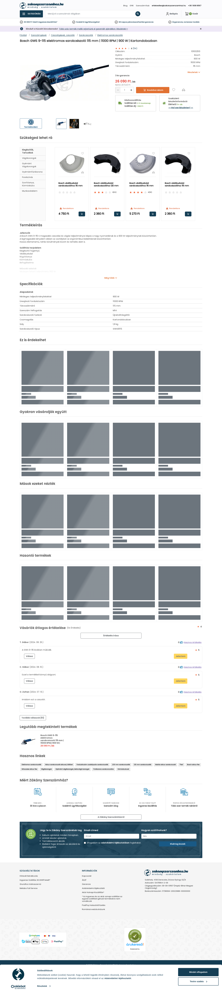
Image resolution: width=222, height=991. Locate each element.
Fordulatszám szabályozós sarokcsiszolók (92, 765)
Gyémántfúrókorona (32, 171)
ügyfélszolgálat (92, 22)
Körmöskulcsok (123, 769)
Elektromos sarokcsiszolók (31, 765)
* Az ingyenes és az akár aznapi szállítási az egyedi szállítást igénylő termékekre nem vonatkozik (102, 899)
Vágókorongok (29, 158)
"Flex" (181, 765)
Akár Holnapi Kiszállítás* (93, 892)
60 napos (123, 22)
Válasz (29, 656)
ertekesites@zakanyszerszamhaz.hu (169, 5)
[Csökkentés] (117, 90)
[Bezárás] (200, 29)
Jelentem (180, 656)
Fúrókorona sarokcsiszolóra (103, 769)
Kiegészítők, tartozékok (28, 151)
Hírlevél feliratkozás (29, 876)
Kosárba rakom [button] (82, 214)
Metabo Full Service (29, 888)
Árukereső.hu (134, 949)
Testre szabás (198, 980)
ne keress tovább (191, 22)
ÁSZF (84, 880)
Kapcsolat (86, 876)
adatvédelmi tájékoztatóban (115, 842)
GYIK (132, 5)
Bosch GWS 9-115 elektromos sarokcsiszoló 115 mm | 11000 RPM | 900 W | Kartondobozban (52, 740)
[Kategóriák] (31, 13)
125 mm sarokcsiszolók (142, 765)
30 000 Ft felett (31, 22)
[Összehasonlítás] (183, 90)
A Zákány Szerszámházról (111, 817)
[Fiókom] (171, 14)
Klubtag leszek (177, 843)
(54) (135, 48)
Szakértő (80, 22)
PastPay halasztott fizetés (93, 905)
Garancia (86, 884)
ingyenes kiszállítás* (47, 22)
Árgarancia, (177, 22)
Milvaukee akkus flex (29, 769)
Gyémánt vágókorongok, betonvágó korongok (72, 769)
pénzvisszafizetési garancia (140, 22)
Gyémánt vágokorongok (29, 165)
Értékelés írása (111, 635)
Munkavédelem (29, 191)
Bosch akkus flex (193, 765)
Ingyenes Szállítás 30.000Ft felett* (35, 880)
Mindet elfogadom (198, 970)
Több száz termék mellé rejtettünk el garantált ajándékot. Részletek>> (93, 28)
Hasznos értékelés (192, 642)
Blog (125, 5)
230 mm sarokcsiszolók (121, 765)
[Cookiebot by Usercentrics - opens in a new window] (18, 985)
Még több (109, 277)
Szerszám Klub (143, 5)
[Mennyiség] (124, 90)
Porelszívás (27, 177)
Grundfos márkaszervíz (30, 884)
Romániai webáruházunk (93, 909)
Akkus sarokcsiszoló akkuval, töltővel (59, 765)
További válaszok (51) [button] (33, 717)
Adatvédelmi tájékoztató (93, 888)
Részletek (42, 984)
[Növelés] (131, 90)
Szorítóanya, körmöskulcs (28, 184)
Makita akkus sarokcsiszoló (165, 765)
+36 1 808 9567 (194, 5)
